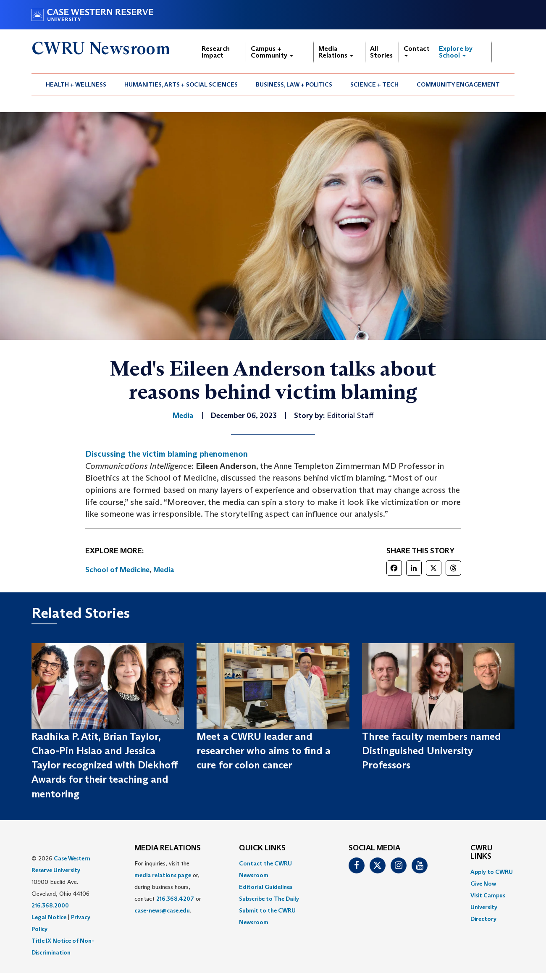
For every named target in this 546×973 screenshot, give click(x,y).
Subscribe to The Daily (269, 898)
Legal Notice (49, 917)
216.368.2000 (50, 905)
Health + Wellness (76, 84)
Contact (417, 51)
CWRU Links (481, 852)
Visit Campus (487, 895)
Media (163, 569)
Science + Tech (374, 84)
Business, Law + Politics (294, 84)
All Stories (381, 52)
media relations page (162, 875)
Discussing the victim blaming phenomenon (166, 454)
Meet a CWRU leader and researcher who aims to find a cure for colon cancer (264, 750)
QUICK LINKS (262, 848)
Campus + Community (272, 52)
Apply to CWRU (491, 872)
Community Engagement (458, 84)
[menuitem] (76, 84)
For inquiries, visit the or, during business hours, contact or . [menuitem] (167, 887)
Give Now (483, 883)
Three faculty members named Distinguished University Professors (431, 750)
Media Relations (335, 52)
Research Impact (216, 52)
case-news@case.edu (162, 910)
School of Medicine (117, 569)
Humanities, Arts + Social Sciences (181, 84)
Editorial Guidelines (265, 887)
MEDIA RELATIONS (167, 848)
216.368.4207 (175, 898)
